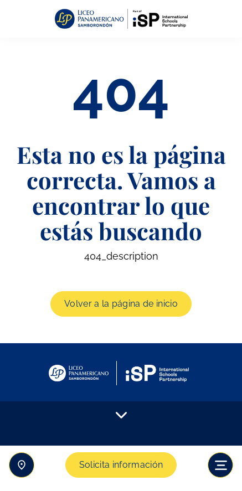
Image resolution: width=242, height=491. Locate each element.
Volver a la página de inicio (121, 303)
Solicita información (121, 464)
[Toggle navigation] (220, 465)
